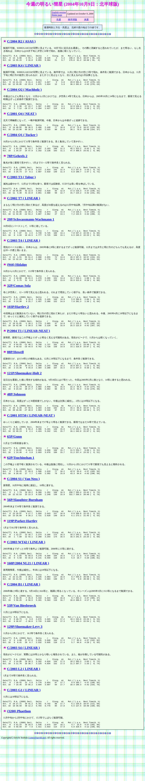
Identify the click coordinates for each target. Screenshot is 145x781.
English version (59, 12)
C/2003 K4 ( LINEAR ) (23, 67)
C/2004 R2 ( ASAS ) (21, 41)
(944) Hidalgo (17, 277)
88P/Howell (15, 370)
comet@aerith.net (37, 778)
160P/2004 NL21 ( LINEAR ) (28, 594)
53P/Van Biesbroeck (21, 638)
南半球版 (72, 19)
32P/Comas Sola (19, 299)
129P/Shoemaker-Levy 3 (24, 661)
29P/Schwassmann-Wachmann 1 (30, 229)
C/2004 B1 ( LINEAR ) (23, 616)
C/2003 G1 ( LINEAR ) (23, 728)
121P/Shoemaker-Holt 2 (24, 392)
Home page (57, 15)
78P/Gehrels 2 (17, 162)
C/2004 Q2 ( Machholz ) (24, 92)
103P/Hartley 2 (18, 322)
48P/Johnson (16, 414)
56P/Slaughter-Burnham (25, 526)
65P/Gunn (14, 459)
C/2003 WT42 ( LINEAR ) (26, 571)
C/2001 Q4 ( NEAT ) (21, 117)
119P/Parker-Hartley (22, 549)
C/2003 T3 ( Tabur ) (21, 185)
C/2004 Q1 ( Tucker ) (22, 140)
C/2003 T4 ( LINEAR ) (23, 252)
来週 (86, 19)
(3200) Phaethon (19, 750)
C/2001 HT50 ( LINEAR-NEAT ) (31, 437)
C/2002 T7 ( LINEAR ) (23, 207)
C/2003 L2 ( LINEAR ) (23, 706)
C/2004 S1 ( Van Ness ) (23, 504)
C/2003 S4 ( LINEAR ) (23, 683)
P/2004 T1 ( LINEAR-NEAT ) (28, 347)
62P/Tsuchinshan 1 (20, 482)
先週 (58, 19)
